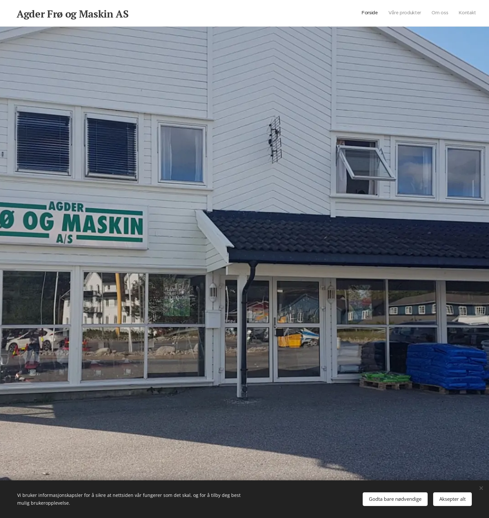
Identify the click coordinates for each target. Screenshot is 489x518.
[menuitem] (446, 13)
